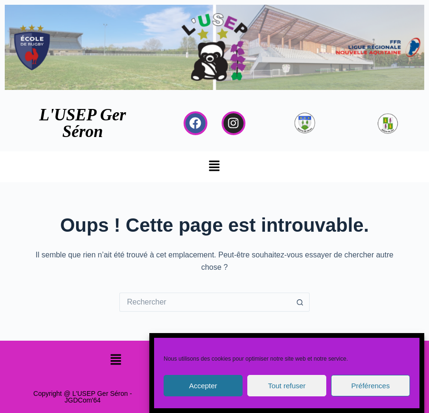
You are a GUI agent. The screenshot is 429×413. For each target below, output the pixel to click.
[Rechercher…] (205, 302)
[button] (214, 166)
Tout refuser (286, 386)
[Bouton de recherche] (300, 302)
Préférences (370, 386)
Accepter (203, 386)
